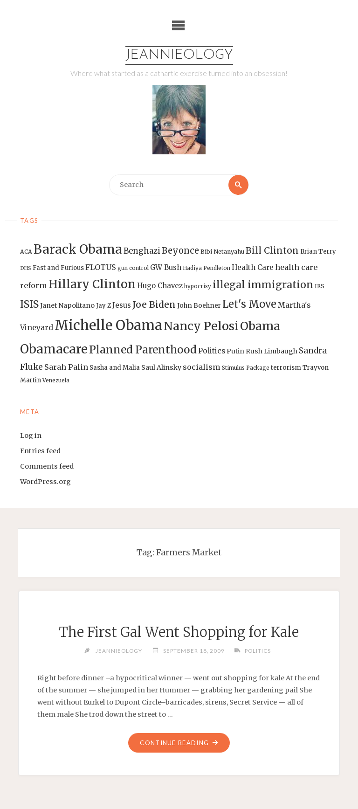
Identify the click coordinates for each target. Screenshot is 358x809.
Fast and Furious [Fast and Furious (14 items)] (58, 268)
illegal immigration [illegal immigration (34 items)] (263, 284)
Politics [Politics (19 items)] (211, 350)
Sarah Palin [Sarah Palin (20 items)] (66, 367)
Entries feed (40, 451)
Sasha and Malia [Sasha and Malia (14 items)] (115, 368)
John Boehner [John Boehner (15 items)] (199, 306)
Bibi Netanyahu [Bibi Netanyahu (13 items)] (222, 251)
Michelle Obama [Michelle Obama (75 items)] (108, 325)
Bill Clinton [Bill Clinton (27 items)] (272, 250)
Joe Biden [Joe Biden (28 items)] (154, 304)
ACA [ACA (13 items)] (26, 251)
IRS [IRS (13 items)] (319, 286)
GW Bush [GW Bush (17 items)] (165, 267)
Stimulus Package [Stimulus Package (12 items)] (245, 368)
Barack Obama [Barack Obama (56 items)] (78, 249)
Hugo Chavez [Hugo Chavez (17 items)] (160, 285)
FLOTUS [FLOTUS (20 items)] (100, 267)
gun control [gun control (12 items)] (133, 268)
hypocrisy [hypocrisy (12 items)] (197, 286)
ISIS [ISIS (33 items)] (29, 304)
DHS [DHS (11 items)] (25, 268)
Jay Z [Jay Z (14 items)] (103, 306)
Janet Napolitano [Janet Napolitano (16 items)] (67, 305)
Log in (30, 435)
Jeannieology (179, 55)
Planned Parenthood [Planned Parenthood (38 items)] (143, 349)
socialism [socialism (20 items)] (201, 367)
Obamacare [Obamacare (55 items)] (54, 349)
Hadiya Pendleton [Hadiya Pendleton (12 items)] (206, 268)
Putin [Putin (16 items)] (235, 351)
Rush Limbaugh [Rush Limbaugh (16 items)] (271, 351)
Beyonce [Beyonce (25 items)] (180, 250)
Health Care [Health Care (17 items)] (253, 267)
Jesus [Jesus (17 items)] (121, 305)
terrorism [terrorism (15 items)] (286, 368)
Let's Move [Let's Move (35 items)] (249, 304)
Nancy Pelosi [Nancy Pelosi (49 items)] (201, 325)
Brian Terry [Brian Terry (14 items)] (318, 252)
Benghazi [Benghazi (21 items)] (142, 251)
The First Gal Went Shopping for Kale (179, 632)
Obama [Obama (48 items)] (260, 325)
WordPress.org (45, 481)
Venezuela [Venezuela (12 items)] (55, 380)
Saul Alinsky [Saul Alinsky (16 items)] (161, 367)
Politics (258, 650)
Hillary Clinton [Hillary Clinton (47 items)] (92, 284)
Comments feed (47, 466)
